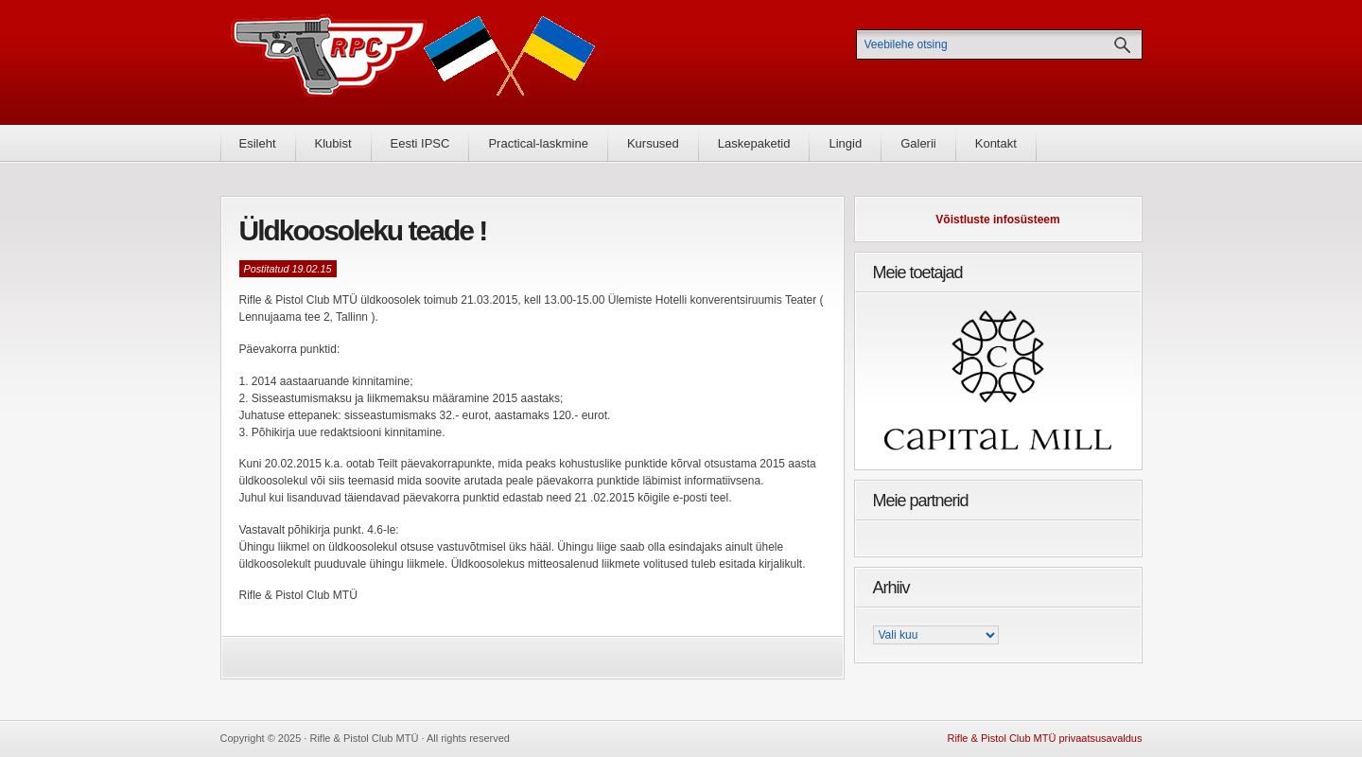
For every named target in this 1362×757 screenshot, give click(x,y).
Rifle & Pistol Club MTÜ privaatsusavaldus (1044, 738)
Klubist (333, 143)
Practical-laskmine (537, 143)
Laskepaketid (754, 143)
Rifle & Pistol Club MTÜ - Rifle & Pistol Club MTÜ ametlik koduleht (413, 62)
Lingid (845, 143)
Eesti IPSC (420, 143)
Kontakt (996, 143)
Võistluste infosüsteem (997, 219)
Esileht (257, 143)
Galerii (918, 143)
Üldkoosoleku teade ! (363, 230)
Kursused (653, 143)
